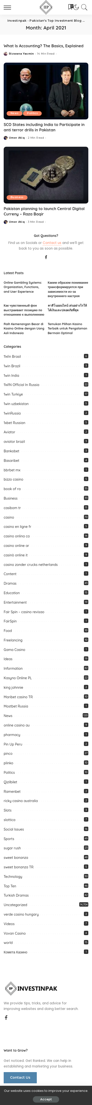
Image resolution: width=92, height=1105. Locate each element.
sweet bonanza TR (19, 867)
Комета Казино (15, 952)
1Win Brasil (12, 356)
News (14, 113)
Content (10, 574)
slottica (9, 820)
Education (12, 593)
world (8, 942)
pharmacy (12, 735)
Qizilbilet (10, 782)
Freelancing (13, 640)
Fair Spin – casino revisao (24, 612)
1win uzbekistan (16, 404)
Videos (9, 924)
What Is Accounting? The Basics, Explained (43, 45)
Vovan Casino (15, 933)
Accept (46, 1099)
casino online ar (16, 545)
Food (8, 631)
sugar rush (12, 848)
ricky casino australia (21, 801)
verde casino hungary (21, 914)
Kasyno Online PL (18, 678)
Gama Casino (14, 650)
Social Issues (14, 829)
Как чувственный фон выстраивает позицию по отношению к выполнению (24, 310)
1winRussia (12, 413)
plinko (8, 763)
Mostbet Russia (16, 706)
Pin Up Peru (13, 744)
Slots (8, 810)
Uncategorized (15, 905)
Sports (9, 839)
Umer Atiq (17, 137)
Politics (32, 113)
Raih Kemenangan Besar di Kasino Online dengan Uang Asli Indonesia (24, 328)
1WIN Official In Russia (21, 385)
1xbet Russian (14, 423)
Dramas (10, 583)
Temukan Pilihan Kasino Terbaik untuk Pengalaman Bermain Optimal (67, 328)
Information (13, 668)
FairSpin (10, 621)
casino (9, 517)
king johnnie (13, 687)
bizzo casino (13, 479)
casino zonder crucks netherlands (31, 564)
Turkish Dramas (16, 895)
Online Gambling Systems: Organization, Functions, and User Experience (23, 287)
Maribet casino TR (18, 697)
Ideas (8, 659)
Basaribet (11, 460)
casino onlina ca (17, 536)
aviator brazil (14, 441)
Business (17, 197)
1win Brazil (12, 366)
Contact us (52, 243)
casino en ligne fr (17, 526)
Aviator (9, 432)
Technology (13, 876)
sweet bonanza (16, 857)
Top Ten (10, 886)
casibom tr (12, 508)
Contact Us (20, 1077)
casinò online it (16, 555)
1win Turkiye (13, 394)
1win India (11, 375)
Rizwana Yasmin (21, 53)
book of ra (12, 489)
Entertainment (15, 602)
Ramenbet (12, 791)
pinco (8, 753)
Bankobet (11, 451)
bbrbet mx (12, 470)
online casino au (17, 725)
